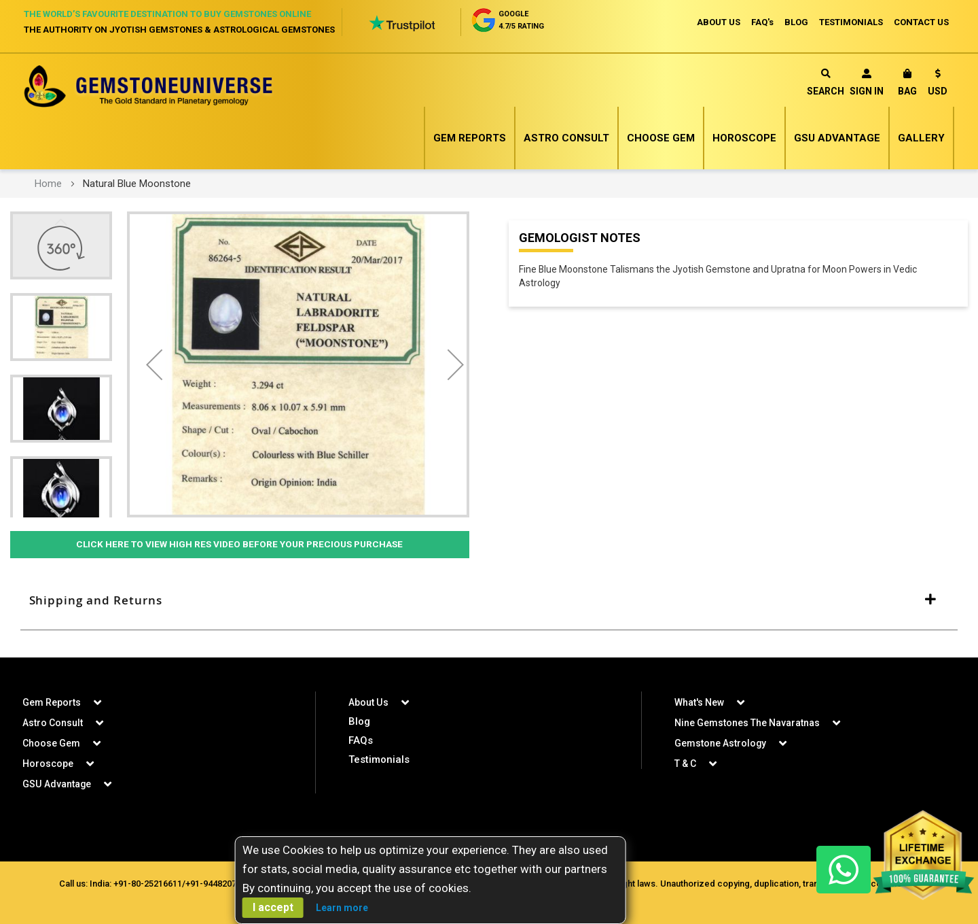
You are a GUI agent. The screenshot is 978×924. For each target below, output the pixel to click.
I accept (273, 907)
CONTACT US (921, 22)
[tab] (489, 601)
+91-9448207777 (218, 883)
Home (48, 183)
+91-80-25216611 (147, 883)
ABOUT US (718, 22)
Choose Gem (661, 138)
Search (825, 83)
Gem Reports (469, 138)
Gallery (921, 138)
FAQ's (762, 22)
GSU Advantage (837, 138)
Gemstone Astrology (720, 743)
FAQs (360, 740)
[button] (937, 85)
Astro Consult (566, 138)
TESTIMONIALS (851, 22)
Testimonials (379, 759)
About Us (368, 702)
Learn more (342, 907)
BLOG (796, 22)
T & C (685, 763)
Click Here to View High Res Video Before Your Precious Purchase (240, 544)
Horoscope (744, 138)
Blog (359, 721)
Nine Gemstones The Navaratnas (747, 722)
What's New (699, 702)
